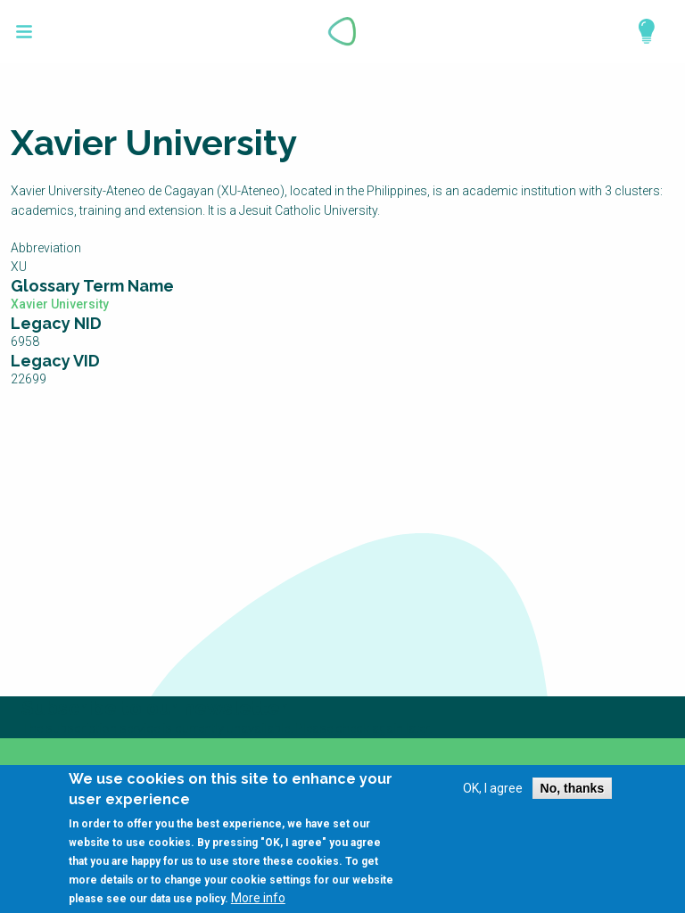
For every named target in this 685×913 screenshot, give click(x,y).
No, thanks (573, 793)
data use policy (187, 904)
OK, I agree (493, 793)
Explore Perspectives (638, 31)
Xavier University (60, 304)
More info (258, 903)
